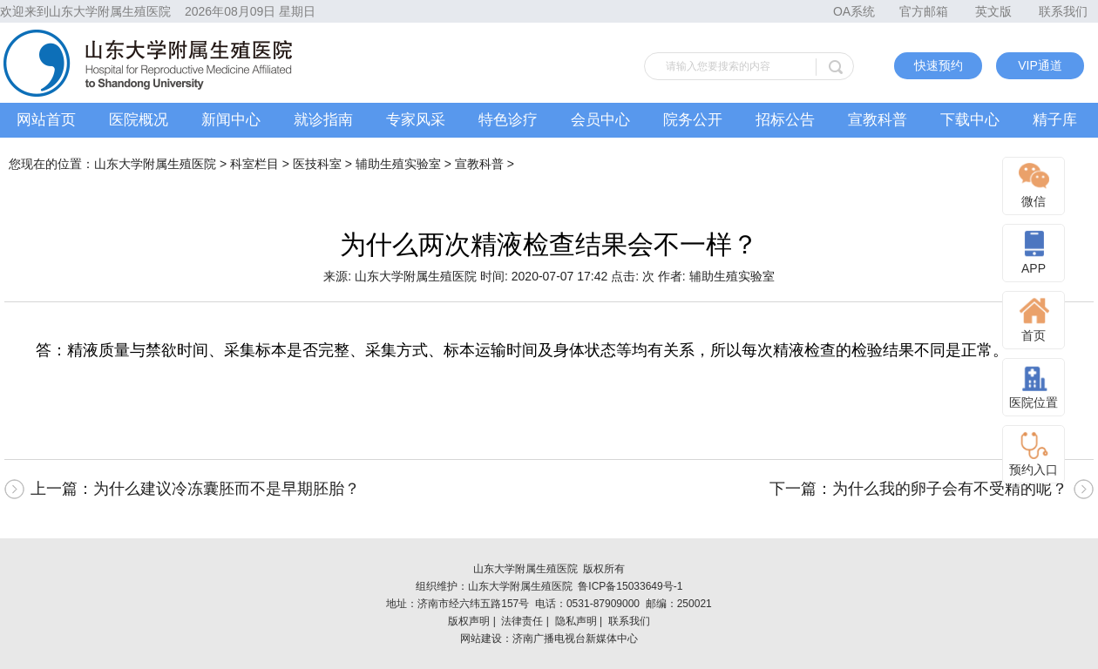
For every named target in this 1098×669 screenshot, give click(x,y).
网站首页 (46, 120)
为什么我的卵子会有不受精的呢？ (950, 488)
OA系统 (854, 11)
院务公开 (692, 120)
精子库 (1055, 120)
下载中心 (970, 120)
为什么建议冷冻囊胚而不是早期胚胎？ (226, 488)
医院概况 (138, 120)
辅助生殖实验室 (398, 164)
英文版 (993, 11)
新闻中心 (231, 120)
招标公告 (785, 120)
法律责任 (522, 621)
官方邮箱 (923, 11)
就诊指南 (323, 120)
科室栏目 (254, 164)
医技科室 (317, 164)
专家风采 (415, 120)
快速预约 (938, 65)
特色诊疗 (508, 120)
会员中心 (600, 120)
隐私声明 (576, 621)
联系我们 (1063, 11)
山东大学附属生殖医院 (155, 164)
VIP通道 (1040, 65)
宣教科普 (877, 120)
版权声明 (469, 621)
